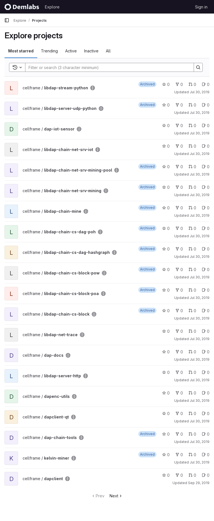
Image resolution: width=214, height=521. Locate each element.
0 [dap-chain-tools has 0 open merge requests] (192, 434)
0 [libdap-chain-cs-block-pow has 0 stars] (166, 269)
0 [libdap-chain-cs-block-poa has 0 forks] (179, 290)
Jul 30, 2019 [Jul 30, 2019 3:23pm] (199, 462)
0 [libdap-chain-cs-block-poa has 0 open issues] (205, 290)
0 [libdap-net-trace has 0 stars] (166, 331)
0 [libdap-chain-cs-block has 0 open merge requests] (192, 310)
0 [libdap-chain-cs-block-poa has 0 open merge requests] (192, 290)
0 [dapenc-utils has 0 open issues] (205, 393)
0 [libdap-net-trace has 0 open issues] (205, 331)
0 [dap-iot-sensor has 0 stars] (166, 125)
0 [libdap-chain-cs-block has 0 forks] (179, 310)
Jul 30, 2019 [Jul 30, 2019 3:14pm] (199, 256)
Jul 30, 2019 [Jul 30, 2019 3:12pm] (199, 154)
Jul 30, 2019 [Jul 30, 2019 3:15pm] (199, 298)
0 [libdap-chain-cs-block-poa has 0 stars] (166, 290)
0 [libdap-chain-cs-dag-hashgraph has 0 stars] (166, 249)
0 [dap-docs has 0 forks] (179, 351)
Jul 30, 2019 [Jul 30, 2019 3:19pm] (199, 359)
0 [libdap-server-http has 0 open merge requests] (192, 372)
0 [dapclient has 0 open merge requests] (192, 475)
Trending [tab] (49, 50)
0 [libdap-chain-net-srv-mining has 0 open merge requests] (192, 187)
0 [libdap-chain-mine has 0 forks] (179, 207)
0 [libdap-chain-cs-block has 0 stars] (166, 310)
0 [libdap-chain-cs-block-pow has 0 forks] (179, 269)
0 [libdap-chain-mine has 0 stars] (166, 207)
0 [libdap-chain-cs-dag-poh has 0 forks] (179, 228)
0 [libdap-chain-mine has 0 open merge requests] (192, 207)
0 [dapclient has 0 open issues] (205, 475)
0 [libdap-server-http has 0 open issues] (205, 372)
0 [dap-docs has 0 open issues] (205, 351)
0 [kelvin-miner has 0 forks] (179, 454)
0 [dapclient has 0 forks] (179, 475)
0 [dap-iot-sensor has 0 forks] (179, 125)
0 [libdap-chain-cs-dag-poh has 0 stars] (166, 228)
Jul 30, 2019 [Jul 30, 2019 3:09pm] (199, 92)
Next (116, 495)
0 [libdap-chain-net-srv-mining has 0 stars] (166, 187)
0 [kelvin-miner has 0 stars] (166, 454)
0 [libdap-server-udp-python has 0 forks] (179, 105)
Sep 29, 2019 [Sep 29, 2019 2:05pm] (198, 483)
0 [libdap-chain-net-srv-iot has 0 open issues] (205, 146)
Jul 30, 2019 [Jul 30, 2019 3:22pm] (199, 442)
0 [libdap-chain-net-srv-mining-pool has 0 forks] (179, 166)
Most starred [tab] (21, 50)
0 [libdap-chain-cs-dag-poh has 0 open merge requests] (192, 228)
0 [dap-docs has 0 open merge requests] (192, 351)
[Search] (107, 67)
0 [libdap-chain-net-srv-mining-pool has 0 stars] (166, 166)
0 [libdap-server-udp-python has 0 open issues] (205, 105)
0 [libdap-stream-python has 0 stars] (166, 84)
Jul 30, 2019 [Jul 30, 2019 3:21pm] (199, 400)
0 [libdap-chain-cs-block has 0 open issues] (205, 310)
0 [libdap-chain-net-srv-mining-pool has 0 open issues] (205, 166)
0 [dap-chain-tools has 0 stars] (166, 434)
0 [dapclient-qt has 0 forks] (179, 413)
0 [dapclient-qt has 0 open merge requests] (192, 413)
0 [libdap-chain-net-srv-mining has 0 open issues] (205, 187)
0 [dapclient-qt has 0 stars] (166, 413)
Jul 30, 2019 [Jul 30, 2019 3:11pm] (199, 133)
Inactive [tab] (91, 50)
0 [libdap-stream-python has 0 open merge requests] (192, 84)
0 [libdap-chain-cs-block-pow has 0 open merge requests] (192, 269)
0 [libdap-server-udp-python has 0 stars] (166, 105)
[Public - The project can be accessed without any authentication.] (92, 88)
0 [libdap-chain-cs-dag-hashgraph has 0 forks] (179, 249)
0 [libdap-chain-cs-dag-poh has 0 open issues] (205, 228)
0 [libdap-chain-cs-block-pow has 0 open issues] (205, 269)
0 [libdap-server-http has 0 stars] (166, 372)
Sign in (201, 7)
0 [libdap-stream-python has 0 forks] (179, 84)
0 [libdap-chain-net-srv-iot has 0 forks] (179, 146)
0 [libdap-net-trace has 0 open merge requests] (192, 331)
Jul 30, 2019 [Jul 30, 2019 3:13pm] (199, 195)
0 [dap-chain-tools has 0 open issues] (205, 434)
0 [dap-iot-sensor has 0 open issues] (205, 125)
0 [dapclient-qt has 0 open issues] (205, 413)
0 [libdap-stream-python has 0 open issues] (205, 84)
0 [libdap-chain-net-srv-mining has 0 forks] (179, 187)
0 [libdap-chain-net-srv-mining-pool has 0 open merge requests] (192, 166)
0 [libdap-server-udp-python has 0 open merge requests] (192, 105)
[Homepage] (21, 6)
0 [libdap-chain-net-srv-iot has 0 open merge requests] (192, 146)
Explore (52, 7)
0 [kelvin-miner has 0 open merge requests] (192, 454)
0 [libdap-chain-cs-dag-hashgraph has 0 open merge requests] (192, 249)
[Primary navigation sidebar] (6, 20)
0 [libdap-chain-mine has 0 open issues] (205, 207)
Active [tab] (71, 50)
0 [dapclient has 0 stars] (166, 475)
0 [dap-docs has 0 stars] (166, 351)
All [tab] (108, 50)
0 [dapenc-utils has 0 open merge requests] (192, 393)
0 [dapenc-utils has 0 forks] (179, 393)
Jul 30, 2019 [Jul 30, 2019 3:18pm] (199, 339)
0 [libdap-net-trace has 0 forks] (179, 331)
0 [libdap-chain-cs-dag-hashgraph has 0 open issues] (205, 249)
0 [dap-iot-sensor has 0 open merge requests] (192, 125)
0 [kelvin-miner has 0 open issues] (205, 454)
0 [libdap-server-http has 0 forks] (179, 372)
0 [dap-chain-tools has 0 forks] (179, 434)
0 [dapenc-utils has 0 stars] (166, 393)
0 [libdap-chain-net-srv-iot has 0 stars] (166, 146)
